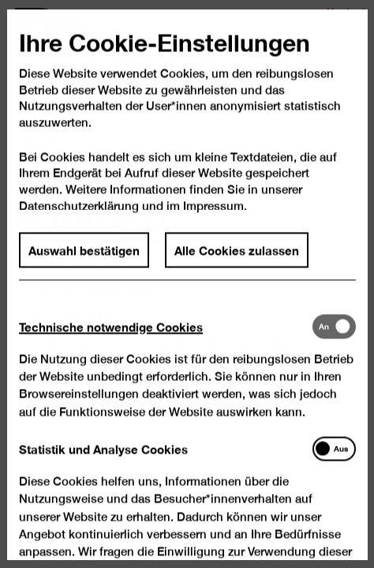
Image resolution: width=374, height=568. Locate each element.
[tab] (165, 343)
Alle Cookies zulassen (236, 268)
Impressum (213, 223)
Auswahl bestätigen (84, 268)
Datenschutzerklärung (79, 223)
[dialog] (187, 284)
